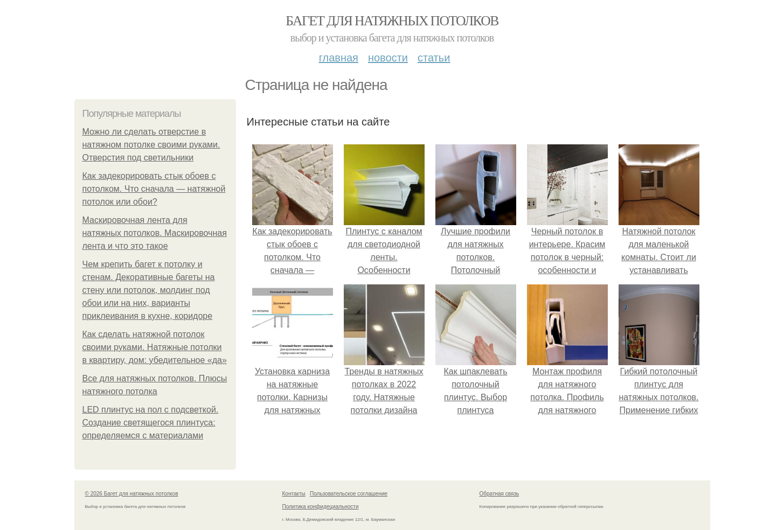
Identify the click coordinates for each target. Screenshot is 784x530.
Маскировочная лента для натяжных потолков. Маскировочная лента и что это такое (154, 232)
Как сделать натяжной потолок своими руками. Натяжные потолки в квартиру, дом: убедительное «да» (154, 347)
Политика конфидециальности (320, 507)
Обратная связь (499, 494)
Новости (388, 58)
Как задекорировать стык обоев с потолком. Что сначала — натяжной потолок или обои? (154, 188)
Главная (338, 58)
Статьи (434, 58)
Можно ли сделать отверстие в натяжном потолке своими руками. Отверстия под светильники (151, 144)
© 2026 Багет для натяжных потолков (131, 494)
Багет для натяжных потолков (392, 21)
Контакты (294, 494)
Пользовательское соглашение (348, 494)
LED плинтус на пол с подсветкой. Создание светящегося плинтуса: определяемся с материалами (150, 422)
